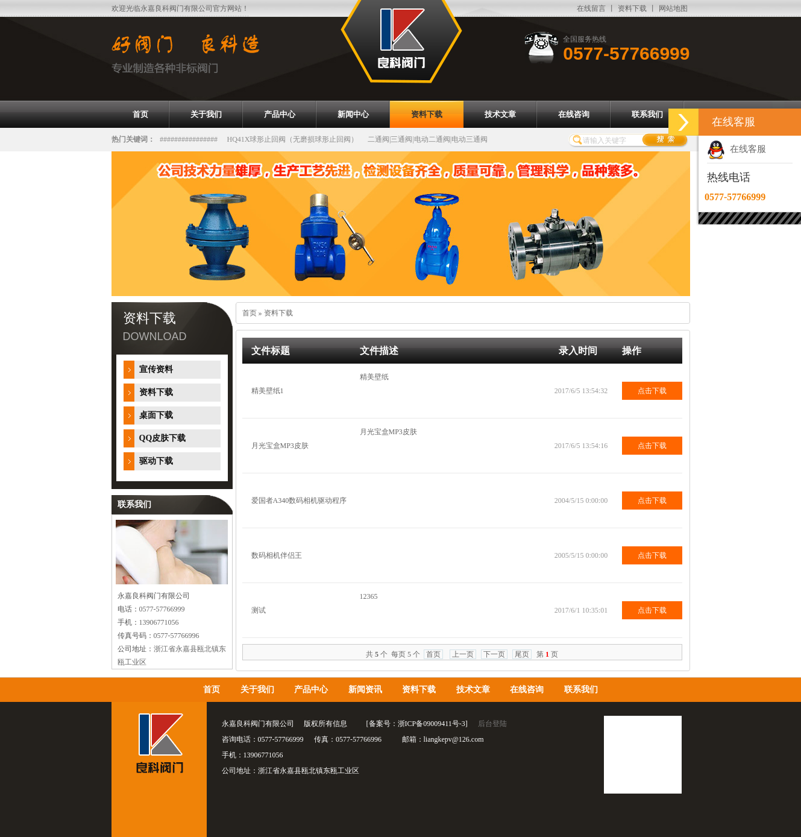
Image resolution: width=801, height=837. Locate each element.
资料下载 (632, 8)
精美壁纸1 (267, 391)
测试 (258, 610)
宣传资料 (156, 369)
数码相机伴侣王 (276, 555)
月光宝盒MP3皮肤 (280, 445)
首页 (249, 313)
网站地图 (673, 8)
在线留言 (591, 8)
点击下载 (652, 391)
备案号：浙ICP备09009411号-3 (417, 723)
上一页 (463, 654)
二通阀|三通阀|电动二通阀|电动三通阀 (428, 139)
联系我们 (581, 689)
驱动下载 (156, 461)
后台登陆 (492, 723)
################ (189, 139)
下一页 (494, 654)
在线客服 (736, 149)
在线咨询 (527, 689)
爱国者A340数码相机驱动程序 (299, 500)
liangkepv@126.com (454, 739)
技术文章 (473, 689)
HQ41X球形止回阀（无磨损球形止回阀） (293, 139)
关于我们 (257, 689)
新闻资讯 (365, 689)
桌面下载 (156, 415)
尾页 (522, 654)
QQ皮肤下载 (162, 438)
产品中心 (311, 689)
